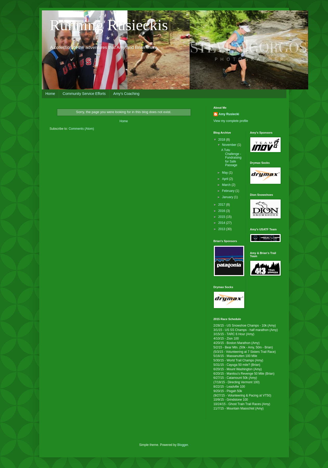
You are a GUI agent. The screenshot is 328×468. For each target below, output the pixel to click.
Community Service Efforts (84, 94)
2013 (222, 229)
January (228, 197)
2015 (222, 217)
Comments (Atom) (81, 129)
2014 (222, 223)
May (225, 172)
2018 (222, 139)
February (228, 191)
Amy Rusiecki (229, 114)
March (226, 185)
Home (50, 94)
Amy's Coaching (126, 94)
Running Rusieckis (109, 25)
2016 (222, 211)
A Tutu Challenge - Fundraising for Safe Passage (231, 157)
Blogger (182, 445)
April (225, 179)
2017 (222, 204)
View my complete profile (231, 121)
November (229, 145)
